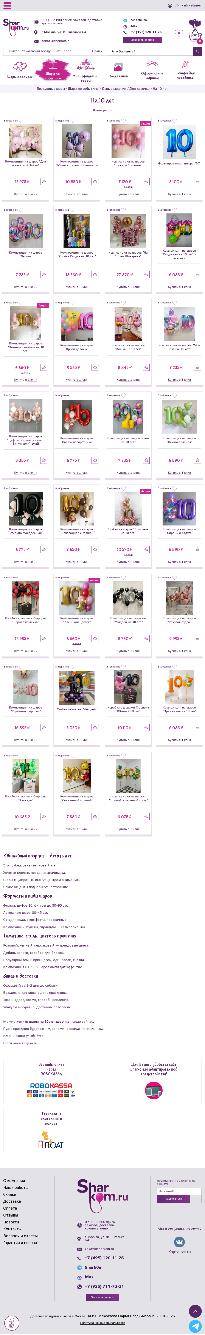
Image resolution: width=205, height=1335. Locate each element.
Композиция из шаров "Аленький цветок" (76, 621)
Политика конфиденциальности (102, 1324)
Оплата (10, 1209)
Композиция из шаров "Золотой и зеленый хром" (128, 799)
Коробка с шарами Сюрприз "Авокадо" (26, 799)
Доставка (12, 1202)
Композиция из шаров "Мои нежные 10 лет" (179, 348)
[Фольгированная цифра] (179, 143)
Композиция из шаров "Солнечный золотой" (76, 799)
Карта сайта (179, 1254)
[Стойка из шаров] (128, 509)
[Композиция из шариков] (128, 598)
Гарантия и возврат (21, 1244)
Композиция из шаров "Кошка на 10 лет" (128, 348)
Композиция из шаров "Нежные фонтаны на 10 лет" (26, 348)
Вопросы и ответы (20, 1237)
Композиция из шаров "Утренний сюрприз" (25, 710)
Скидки (9, 1196)
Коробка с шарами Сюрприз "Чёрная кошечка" (26, 621)
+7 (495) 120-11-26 (144, 32)
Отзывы (10, 1216)
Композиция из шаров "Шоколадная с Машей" (77, 532)
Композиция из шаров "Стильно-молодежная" (25, 532)
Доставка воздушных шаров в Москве (57, 1317)
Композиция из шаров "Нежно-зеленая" (179, 441)
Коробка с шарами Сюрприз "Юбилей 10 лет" (128, 710)
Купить (44, 182)
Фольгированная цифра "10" (179, 164)
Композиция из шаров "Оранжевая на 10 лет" (179, 710)
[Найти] (150, 52)
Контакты (12, 1230)
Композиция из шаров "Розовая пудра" (179, 621)
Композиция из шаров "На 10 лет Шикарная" (128, 255)
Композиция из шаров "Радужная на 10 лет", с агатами (179, 255)
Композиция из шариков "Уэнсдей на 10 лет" (128, 621)
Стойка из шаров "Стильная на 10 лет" (128, 532)
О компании (14, 1182)
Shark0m (135, 20)
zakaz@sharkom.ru (57, 41)
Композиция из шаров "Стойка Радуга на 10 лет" (77, 255)
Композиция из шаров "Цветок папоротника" (76, 441)
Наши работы (15, 1189)
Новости (11, 1223)
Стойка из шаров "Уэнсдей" (77, 710)
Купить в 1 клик (25, 195)
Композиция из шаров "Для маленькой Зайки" (25, 164)
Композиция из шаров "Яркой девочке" (76, 348)
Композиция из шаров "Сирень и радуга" (179, 532)
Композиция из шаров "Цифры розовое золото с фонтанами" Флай (25, 441)
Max (130, 26)
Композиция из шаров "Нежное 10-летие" (128, 164)
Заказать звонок (140, 40)
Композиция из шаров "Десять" (25, 255)
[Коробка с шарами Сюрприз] (25, 598)
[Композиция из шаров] (25, 142)
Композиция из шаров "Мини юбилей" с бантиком (77, 164)
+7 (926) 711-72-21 (104, 1287)
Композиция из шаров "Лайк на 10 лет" (128, 441)
